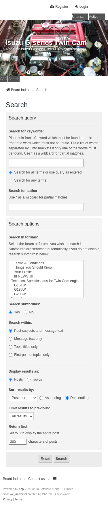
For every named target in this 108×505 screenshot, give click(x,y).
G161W (46, 285)
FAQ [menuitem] (3, 79)
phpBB (23, 489)
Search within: (20, 323)
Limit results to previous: (29, 408)
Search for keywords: (26, 131)
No (29, 312)
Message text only (25, 339)
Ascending (50, 398)
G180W (46, 290)
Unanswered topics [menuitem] (80, 17)
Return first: (19, 427)
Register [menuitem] (59, 6)
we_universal (18, 494)
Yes (14, 312)
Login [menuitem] (81, 6)
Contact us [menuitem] (36, 479)
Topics (34, 379)
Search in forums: (23, 237)
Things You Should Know (46, 267)
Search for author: (24, 191)
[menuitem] (7, 499)
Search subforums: (24, 304)
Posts (16, 379)
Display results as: (24, 371)
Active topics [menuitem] (97, 17)
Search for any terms (27, 180)
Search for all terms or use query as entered (45, 172)
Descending (77, 398)
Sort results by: (21, 390)
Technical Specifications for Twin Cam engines (46, 281)
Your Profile (46, 272)
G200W (46, 294)
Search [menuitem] (13, 79)
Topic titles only (23, 347)
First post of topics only (29, 355)
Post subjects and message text (36, 331)
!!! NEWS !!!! (46, 276)
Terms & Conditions (46, 263)
